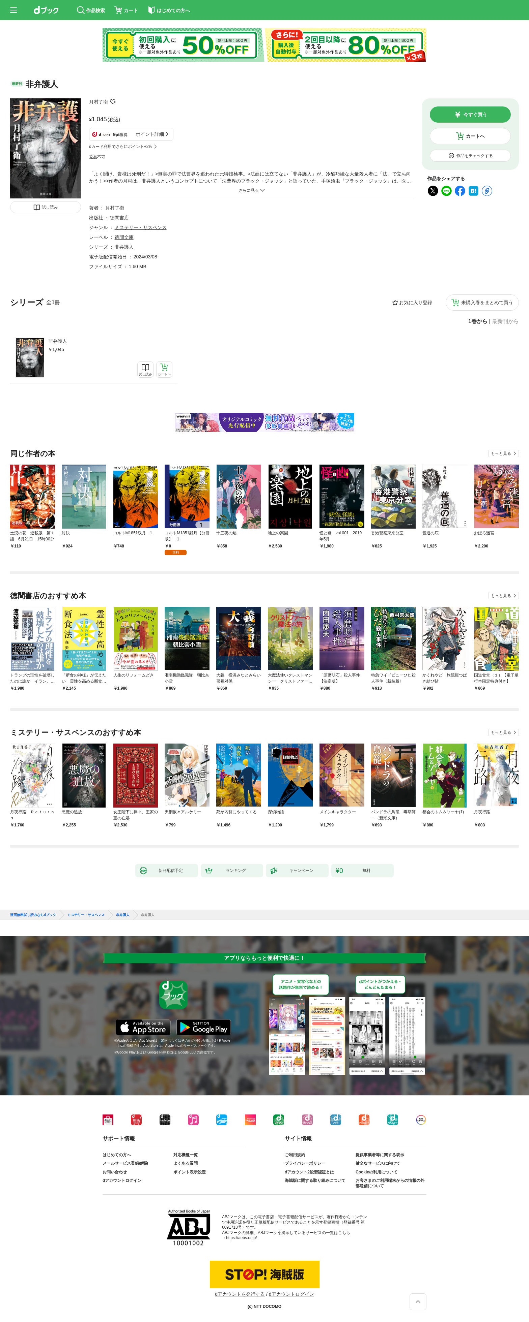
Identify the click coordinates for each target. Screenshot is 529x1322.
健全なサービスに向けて (378, 1163)
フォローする (112, 101)
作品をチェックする (474, 155)
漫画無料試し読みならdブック (33, 915)
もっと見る (501, 453)
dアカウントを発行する (240, 1294)
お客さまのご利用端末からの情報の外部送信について (390, 1183)
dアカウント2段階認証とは (309, 1172)
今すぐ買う (475, 114)
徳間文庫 (124, 237)
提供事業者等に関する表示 (380, 1155)
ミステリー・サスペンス (141, 227)
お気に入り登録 (415, 302)
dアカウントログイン (122, 1180)
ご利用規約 (295, 1155)
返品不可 (97, 157)
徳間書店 (119, 217)
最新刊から (505, 321)
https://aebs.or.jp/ (241, 1237)
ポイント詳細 (150, 134)
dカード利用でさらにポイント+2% (120, 146)
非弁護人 (57, 341)
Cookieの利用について (376, 1172)
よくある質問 (185, 1163)
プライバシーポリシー (305, 1163)
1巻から (478, 321)
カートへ (475, 136)
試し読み (50, 207)
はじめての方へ (117, 1155)
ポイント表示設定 (189, 1172)
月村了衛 (98, 101)
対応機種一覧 (185, 1155)
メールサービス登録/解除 (125, 1163)
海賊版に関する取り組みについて (315, 1180)
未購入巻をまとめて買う (487, 302)
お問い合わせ (115, 1172)
